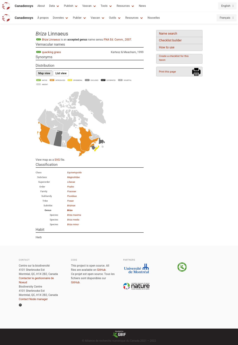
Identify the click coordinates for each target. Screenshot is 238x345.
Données (58, 17)
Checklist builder (170, 40)
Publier (77, 17)
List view (61, 73)
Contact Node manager (33, 299)
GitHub (101, 269)
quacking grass (51, 52)
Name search (168, 33)
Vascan (87, 6)
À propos (43, 17)
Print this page (167, 71)
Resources (123, 6)
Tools (104, 6)
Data (52, 6)
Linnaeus (51, 39)
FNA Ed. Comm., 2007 (117, 39)
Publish (68, 6)
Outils (112, 17)
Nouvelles (154, 17)
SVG (57, 159)
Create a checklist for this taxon (174, 58)
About (41, 6)
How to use (166, 47)
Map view (44, 73)
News (142, 6)
